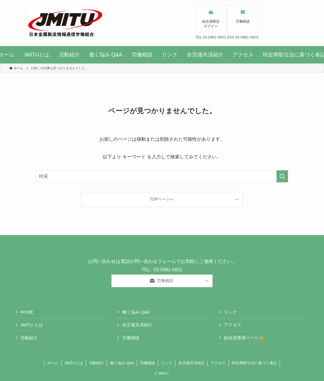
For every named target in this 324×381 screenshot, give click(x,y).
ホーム (52, 363)
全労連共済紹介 (137, 324)
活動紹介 (29, 337)
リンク (230, 311)
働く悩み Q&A (136, 311)
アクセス (232, 324)
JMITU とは (31, 324)
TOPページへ (162, 199)
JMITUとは (73, 363)
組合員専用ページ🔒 (244, 337)
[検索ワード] (162, 176)
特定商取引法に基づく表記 (254, 363)
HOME (26, 311)
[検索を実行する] (282, 176)
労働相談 (131, 337)
